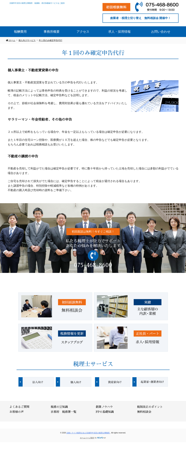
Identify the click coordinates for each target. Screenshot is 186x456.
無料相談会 (144, 411)
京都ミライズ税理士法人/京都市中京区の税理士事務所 (88, 432)
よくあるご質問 (19, 406)
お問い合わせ (160, 31)
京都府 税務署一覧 (63, 411)
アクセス (83, 31)
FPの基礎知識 (105, 411)
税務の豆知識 (59, 406)
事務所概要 (52, 31)
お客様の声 (16, 411)
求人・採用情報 (119, 31)
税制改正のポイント (150, 406)
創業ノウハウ (104, 406)
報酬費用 (20, 31)
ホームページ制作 (87, 437)
